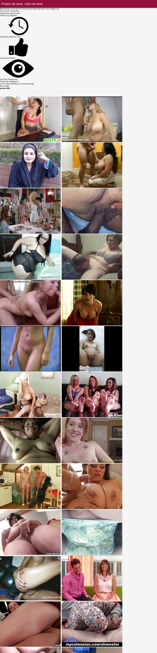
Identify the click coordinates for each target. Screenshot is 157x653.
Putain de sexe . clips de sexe (22, 4)
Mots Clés (4, 86)
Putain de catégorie (9, 82)
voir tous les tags (26, 84)
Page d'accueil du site (10, 13)
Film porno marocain (9, 11)
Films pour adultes (8, 16)
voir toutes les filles (9, 84)
